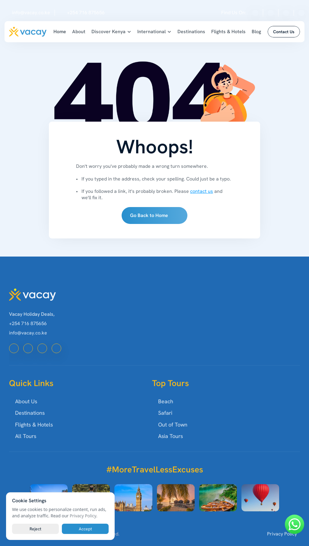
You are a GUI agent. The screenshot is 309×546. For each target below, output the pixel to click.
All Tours (25, 444)
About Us (26, 409)
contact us (201, 191)
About (78, 31)
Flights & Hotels (228, 31)
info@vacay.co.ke (31, 12)
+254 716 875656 (86, 12)
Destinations (191, 31)
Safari (165, 421)
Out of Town (172, 432)
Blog (256, 31)
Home (59, 31)
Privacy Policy (282, 542)
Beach (165, 409)
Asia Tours (170, 444)
